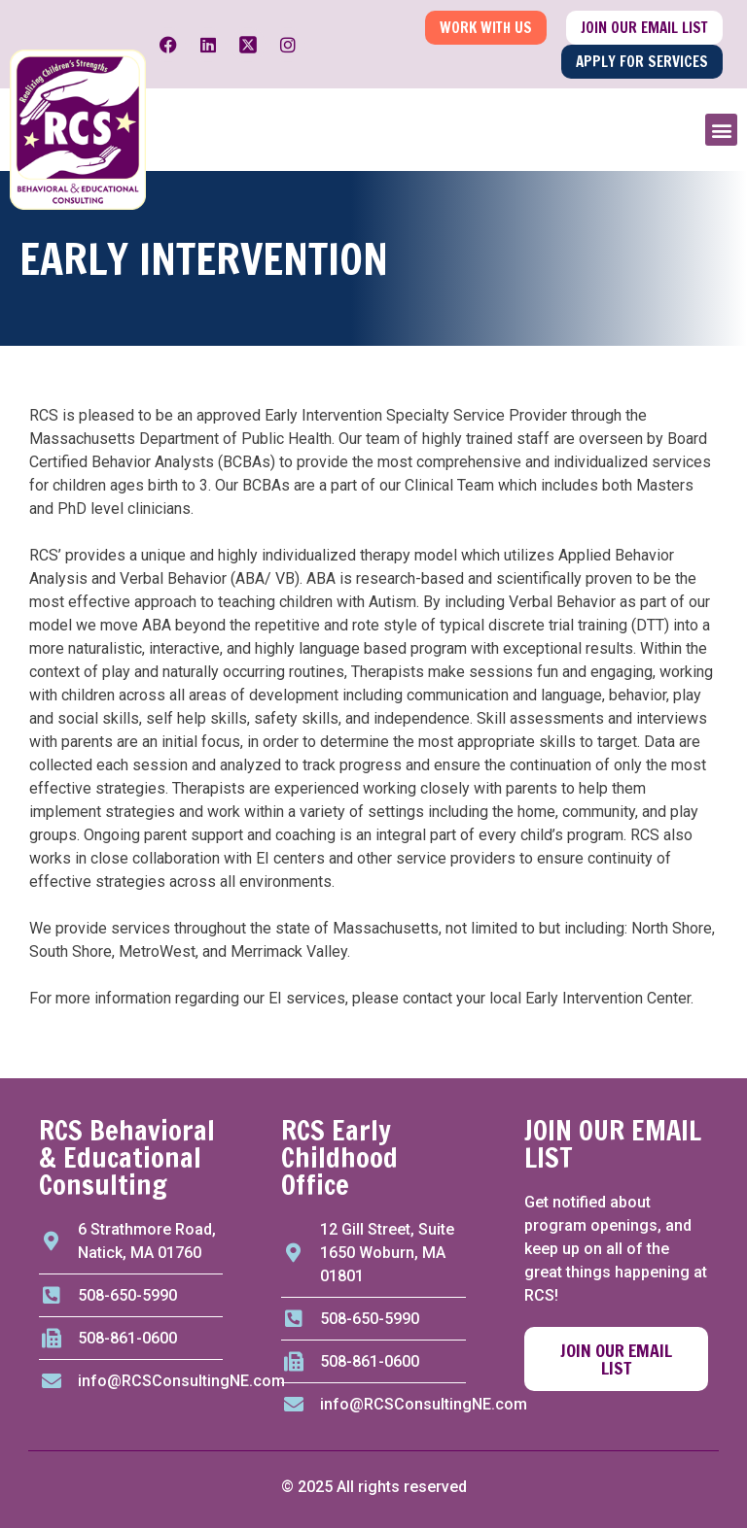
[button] (721, 130)
